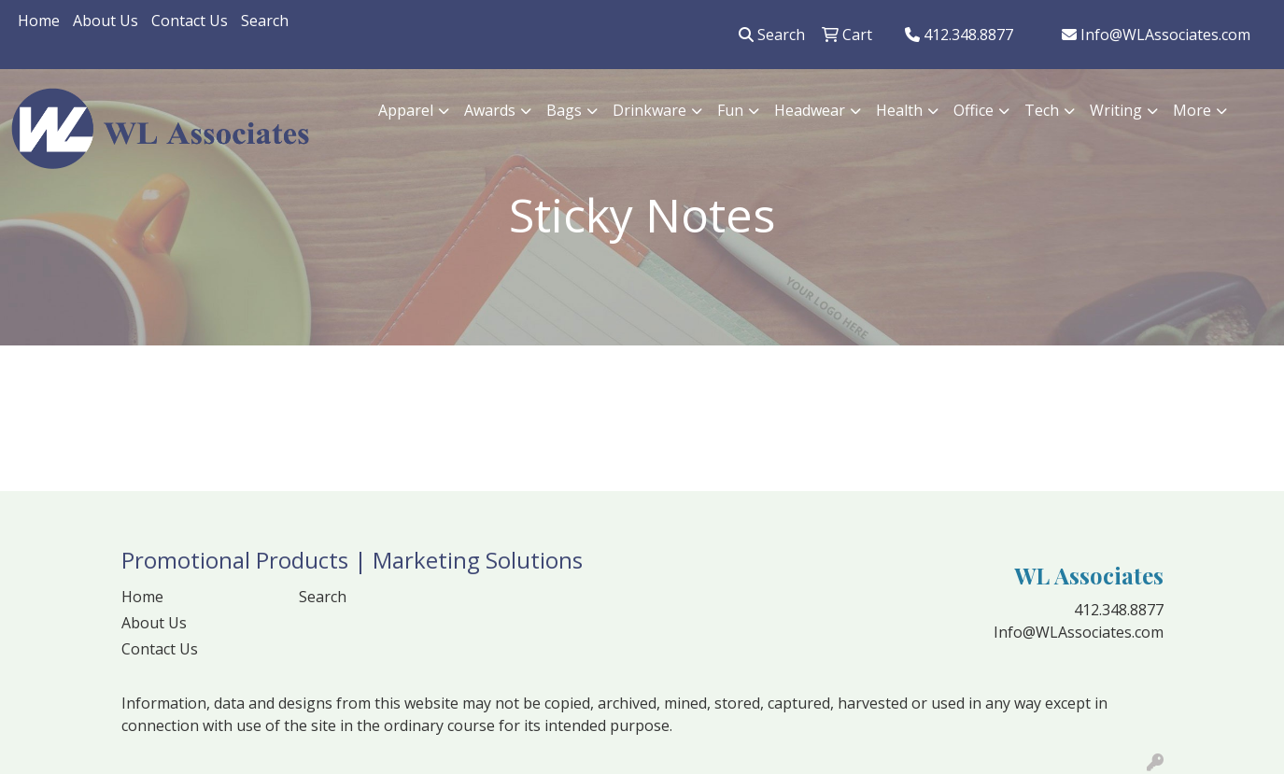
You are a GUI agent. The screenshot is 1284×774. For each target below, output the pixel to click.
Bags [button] (564, 110)
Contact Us (189, 20)
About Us (105, 20)
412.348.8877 (959, 34)
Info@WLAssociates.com (1156, 34)
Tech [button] (1041, 110)
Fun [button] (730, 110)
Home (39, 20)
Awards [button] (489, 110)
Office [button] (973, 110)
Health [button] (899, 110)
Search (265, 20)
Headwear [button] (809, 110)
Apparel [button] (405, 110)
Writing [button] (1116, 110)
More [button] (1192, 110)
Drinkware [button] (649, 110)
